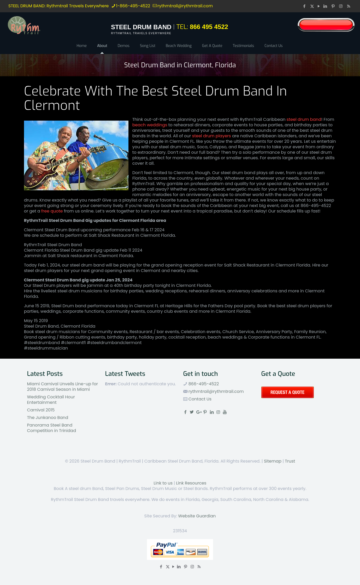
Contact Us (199, 399)
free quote (52, 211)
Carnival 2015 (41, 410)
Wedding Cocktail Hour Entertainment (51, 399)
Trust (290, 461)
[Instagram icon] (341, 6)
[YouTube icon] (319, 6)
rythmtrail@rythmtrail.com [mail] (185, 6)
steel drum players (211, 136)
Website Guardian (197, 516)
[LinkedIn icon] (325, 6)
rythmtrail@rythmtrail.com (216, 391)
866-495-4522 (203, 384)
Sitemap (272, 461)
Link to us (163, 483)
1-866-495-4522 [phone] (133, 6)
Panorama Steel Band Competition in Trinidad (51, 428)
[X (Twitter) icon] (312, 6)
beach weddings (149, 125)
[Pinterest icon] (333, 6)
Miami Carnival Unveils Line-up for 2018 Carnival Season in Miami (62, 386)
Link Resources (191, 483)
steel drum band (304, 119)
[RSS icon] (349, 6)
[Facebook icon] (305, 6)
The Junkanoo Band (47, 418)
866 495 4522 (209, 26)
